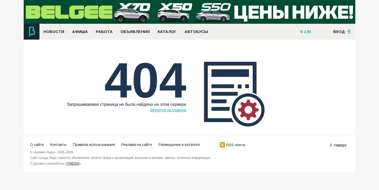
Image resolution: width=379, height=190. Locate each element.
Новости (53, 32)
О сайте (37, 144)
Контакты (58, 144)
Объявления (135, 32)
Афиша (80, 32)
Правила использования (94, 144)
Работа (104, 32)
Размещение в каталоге (179, 144)
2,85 (307, 32)
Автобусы (196, 32)
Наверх (338, 145)
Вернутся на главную (168, 110)
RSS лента (232, 145)
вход (342, 32)
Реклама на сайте (136, 144)
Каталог (167, 32)
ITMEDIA (73, 163)
